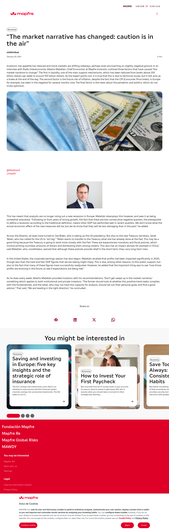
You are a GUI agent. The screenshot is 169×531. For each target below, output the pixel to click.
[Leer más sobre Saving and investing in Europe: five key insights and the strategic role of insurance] (39, 401)
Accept (144, 525)
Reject (127, 525)
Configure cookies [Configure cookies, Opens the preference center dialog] (28, 525)
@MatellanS (13, 170)
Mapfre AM (9, 461)
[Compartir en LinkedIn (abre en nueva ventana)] (75, 320)
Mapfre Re (11, 433)
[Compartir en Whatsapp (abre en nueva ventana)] (113, 320)
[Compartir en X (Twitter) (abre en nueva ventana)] (94, 320)
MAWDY (9, 446)
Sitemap (8, 471)
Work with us (10, 466)
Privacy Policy (10, 489)
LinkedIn (11, 173)
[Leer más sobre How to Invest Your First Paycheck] (107, 401)
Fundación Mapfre (18, 426)
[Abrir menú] (157, 13)
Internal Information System (18, 484)
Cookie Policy (125, 518)
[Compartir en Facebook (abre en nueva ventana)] (56, 320)
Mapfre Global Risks (20, 440)
